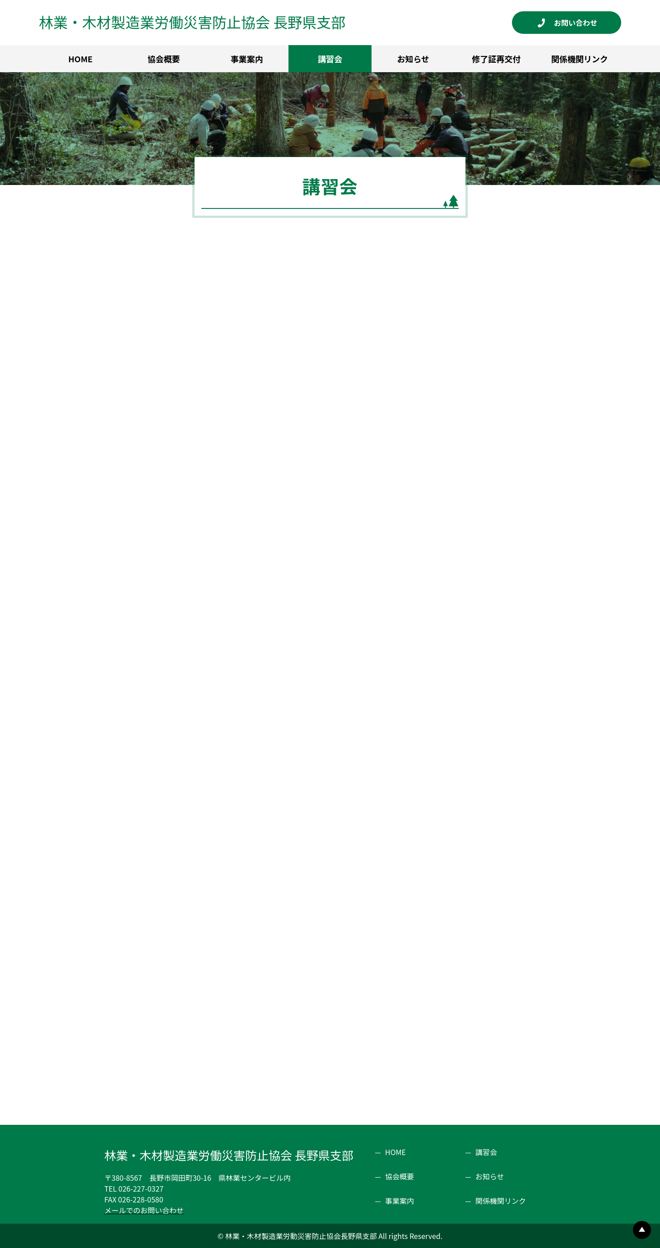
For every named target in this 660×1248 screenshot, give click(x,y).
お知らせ (413, 59)
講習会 (330, 59)
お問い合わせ (579, 22)
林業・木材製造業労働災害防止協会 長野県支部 (192, 21)
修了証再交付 (496, 59)
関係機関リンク (579, 59)
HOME (80, 59)
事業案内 (247, 59)
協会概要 (163, 59)
